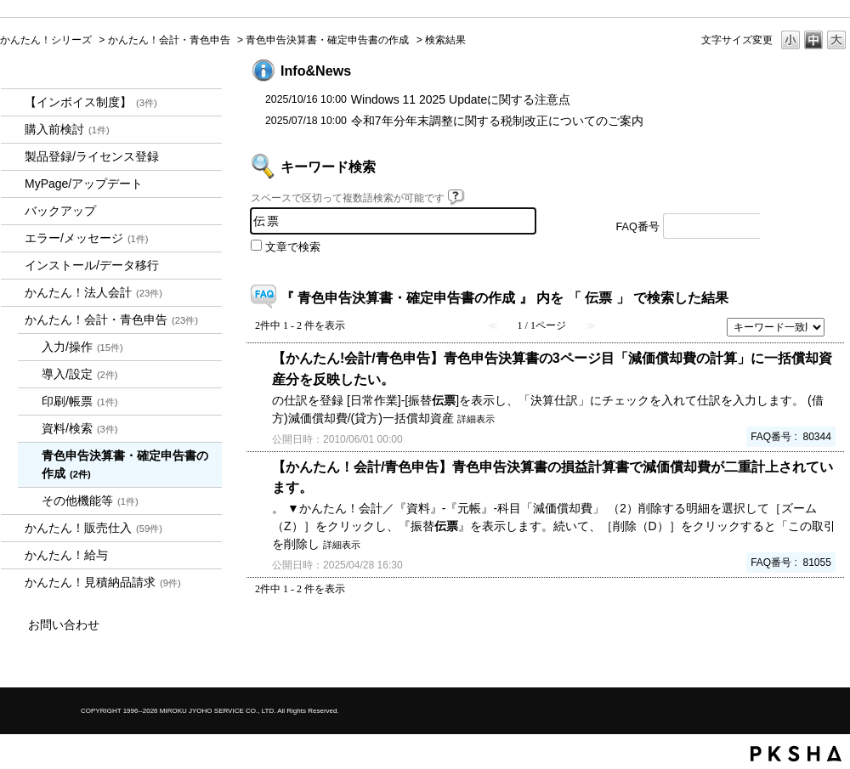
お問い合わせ (63, 624)
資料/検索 (80, 428)
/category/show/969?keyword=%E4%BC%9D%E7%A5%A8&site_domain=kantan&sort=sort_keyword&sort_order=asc (12, 582)
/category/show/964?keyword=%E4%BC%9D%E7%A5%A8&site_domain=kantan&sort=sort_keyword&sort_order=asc (12, 528)
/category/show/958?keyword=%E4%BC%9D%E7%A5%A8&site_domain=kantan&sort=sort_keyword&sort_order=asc (12, 320)
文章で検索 (292, 247)
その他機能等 (90, 500)
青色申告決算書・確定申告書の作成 (327, 40)
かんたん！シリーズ (46, 40)
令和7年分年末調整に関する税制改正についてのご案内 (497, 120)
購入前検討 (67, 129)
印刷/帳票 (80, 401)
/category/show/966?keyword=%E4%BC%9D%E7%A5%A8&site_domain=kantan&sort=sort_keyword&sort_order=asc (12, 555)
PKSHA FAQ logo (796, 754)
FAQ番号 (638, 227)
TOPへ (807, 636)
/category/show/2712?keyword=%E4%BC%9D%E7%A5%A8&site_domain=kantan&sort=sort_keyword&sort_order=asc (12, 293)
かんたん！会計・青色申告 (169, 40)
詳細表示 (476, 419)
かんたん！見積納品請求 (103, 582)
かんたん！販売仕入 (93, 527)
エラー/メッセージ (87, 238)
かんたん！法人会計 (93, 292)
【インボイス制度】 (91, 102)
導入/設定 (80, 374)
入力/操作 (82, 346)
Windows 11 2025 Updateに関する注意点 (460, 99)
